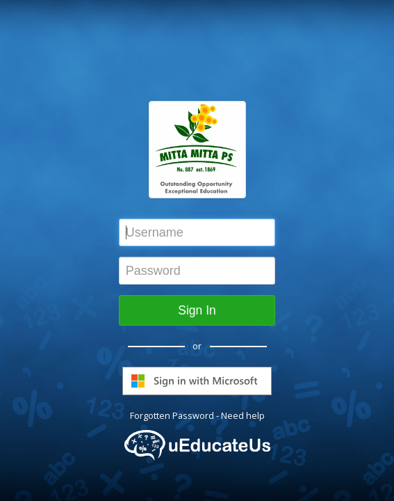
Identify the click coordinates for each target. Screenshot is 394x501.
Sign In (196, 310)
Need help (243, 415)
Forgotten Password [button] (172, 415)
